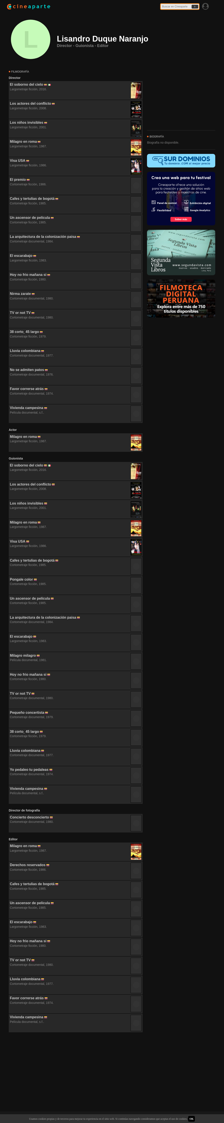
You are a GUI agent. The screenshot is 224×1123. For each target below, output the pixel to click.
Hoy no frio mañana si (28, 275)
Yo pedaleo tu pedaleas (29, 769)
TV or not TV (20, 313)
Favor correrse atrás (27, 389)
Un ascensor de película (30, 217)
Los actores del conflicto (30, 103)
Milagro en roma (23, 141)
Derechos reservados (28, 865)
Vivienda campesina (26, 408)
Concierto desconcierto (29, 817)
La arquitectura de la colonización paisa (43, 237)
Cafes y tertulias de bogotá (32, 198)
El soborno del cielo (26, 84)
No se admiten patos (27, 370)
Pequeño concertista (27, 712)
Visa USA (17, 160)
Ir (195, 6)
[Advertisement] (76, 1072)
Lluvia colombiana (25, 351)
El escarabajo (21, 256)
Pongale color (21, 579)
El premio (18, 179)
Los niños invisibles (26, 122)
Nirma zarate (20, 294)
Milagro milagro (23, 655)
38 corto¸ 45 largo (24, 332)
